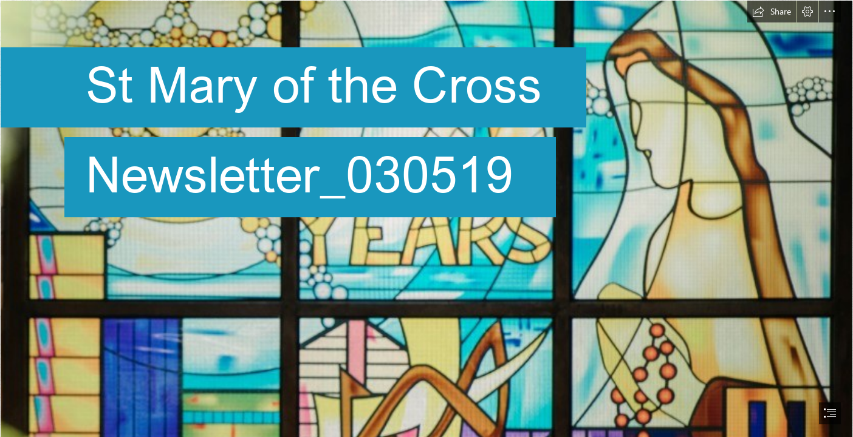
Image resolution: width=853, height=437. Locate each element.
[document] (426, 218)
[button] (771, 11)
